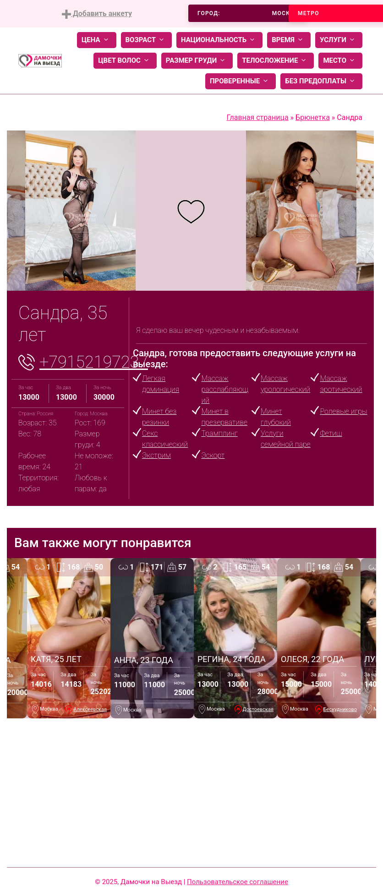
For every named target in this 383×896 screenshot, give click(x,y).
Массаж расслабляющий (224, 389)
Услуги (339, 40)
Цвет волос (125, 61)
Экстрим (156, 455)
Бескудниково (340, 709)
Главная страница (257, 117)
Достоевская (258, 709)
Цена (97, 40)
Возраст (146, 40)
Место (340, 61)
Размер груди (197, 61)
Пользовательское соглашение (237, 882)
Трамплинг (219, 433)
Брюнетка (312, 117)
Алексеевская (90, 709)
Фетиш (331, 433)
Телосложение (275, 61)
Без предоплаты (321, 81)
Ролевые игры (343, 411)
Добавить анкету (97, 14)
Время (289, 40)
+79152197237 (93, 362)
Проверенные (240, 81)
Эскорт (212, 455)
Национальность (219, 40)
